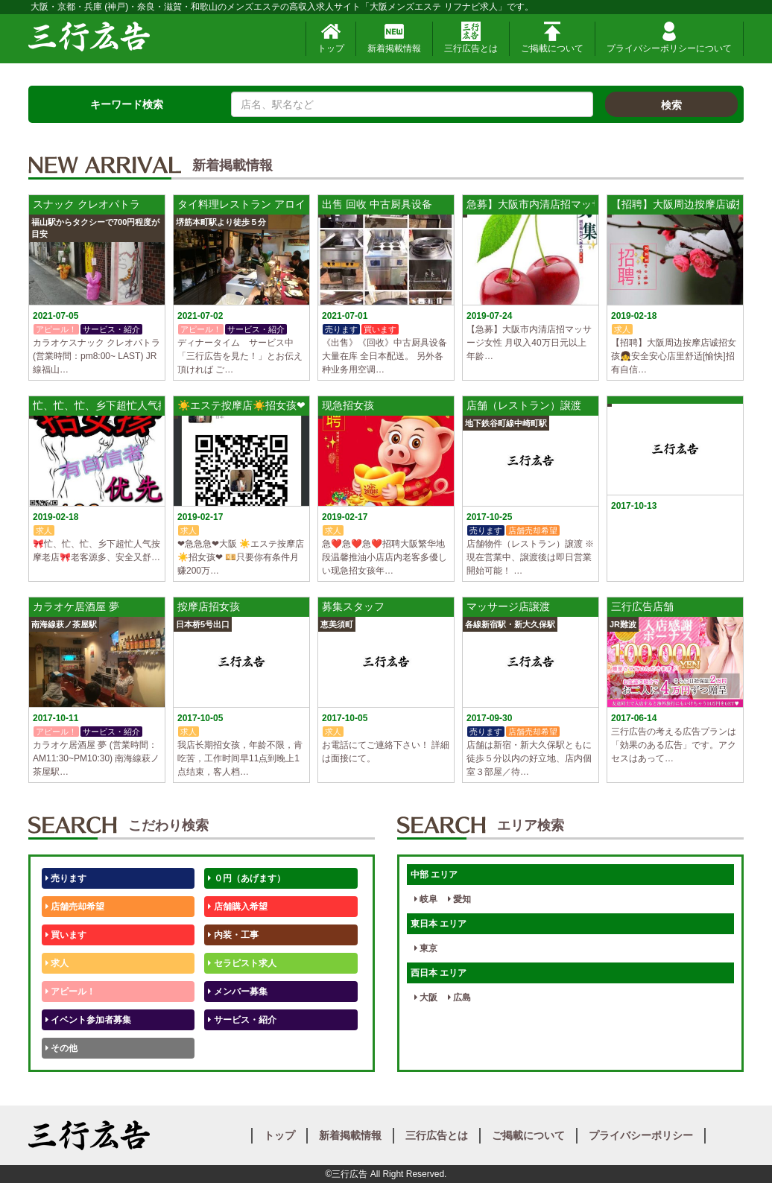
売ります (65, 878)
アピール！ (70, 991)
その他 (61, 1048)
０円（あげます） (246, 878)
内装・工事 (233, 935)
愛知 (459, 899)
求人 (57, 963)
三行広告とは (471, 38)
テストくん (233, 1048)
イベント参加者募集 (88, 1020)
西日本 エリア (438, 973)
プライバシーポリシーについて (669, 38)
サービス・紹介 (242, 1020)
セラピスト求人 (242, 963)
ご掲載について (552, 38)
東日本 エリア (438, 924)
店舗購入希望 (237, 906)
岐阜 (425, 899)
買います (65, 935)
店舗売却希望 (74, 906)
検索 (671, 105)
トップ (330, 38)
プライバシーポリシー (641, 1135)
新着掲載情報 (394, 38)
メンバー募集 (237, 991)
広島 (459, 997)
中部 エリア (434, 874)
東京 (425, 948)
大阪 (425, 997)
